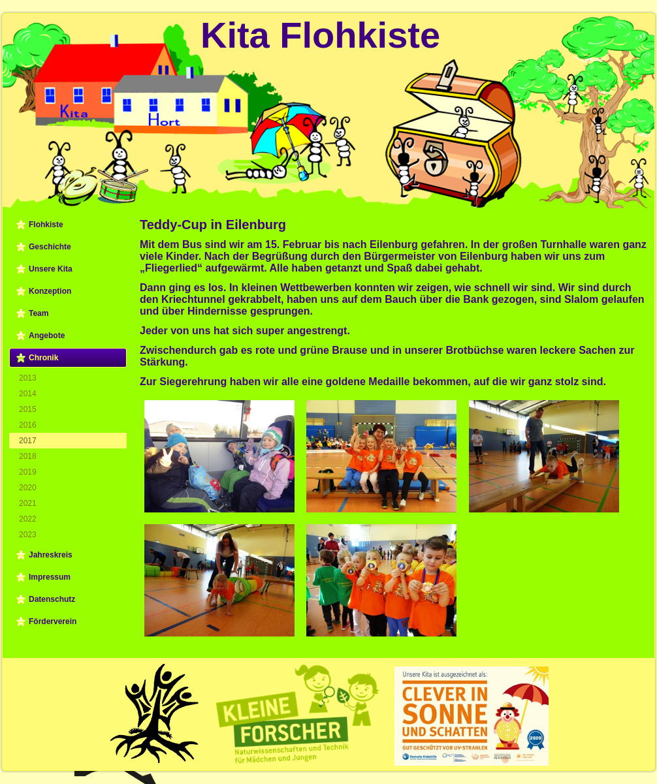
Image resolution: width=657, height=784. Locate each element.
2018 (28, 456)
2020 (28, 487)
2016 (28, 425)
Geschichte (50, 246)
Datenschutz (52, 599)
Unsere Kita (50, 269)
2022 (28, 519)
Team (38, 313)
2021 (28, 503)
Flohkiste (46, 224)
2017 (28, 440)
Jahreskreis (50, 554)
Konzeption (50, 291)
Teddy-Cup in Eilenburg (213, 224)
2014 (28, 393)
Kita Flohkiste (320, 34)
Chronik (43, 357)
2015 (28, 409)
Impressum (50, 577)
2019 (28, 472)
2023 (28, 534)
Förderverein (52, 621)
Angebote (47, 335)
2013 (28, 378)
